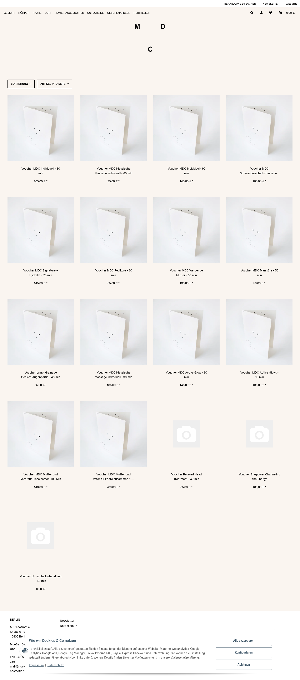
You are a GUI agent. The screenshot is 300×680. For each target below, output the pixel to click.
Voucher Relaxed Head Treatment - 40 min (186, 476)
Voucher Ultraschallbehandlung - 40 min (40, 578)
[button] (261, 12)
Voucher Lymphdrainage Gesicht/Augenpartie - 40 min (40, 375)
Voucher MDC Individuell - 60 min (40, 171)
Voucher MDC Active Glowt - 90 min (259, 375)
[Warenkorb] (286, 12)
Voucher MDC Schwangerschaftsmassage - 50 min (259, 171)
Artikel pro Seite (52, 84)
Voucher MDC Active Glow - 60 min (186, 375)
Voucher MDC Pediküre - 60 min (113, 273)
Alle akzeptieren (240, 642)
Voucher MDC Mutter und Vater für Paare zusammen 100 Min (113, 476)
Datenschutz (58, 667)
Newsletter (271, 3)
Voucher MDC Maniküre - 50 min (259, 273)
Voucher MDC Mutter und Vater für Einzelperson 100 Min (40, 476)
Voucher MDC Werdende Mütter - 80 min (186, 273)
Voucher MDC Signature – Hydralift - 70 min (40, 273)
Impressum (39, 667)
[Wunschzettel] (270, 12)
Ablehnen (241, 663)
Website (291, 3)
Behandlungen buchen (240, 3)
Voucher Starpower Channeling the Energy (259, 476)
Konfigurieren (241, 652)
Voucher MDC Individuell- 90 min (186, 171)
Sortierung (19, 84)
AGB (63, 631)
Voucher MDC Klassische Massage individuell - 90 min (113, 375)
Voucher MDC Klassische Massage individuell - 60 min (113, 171)
